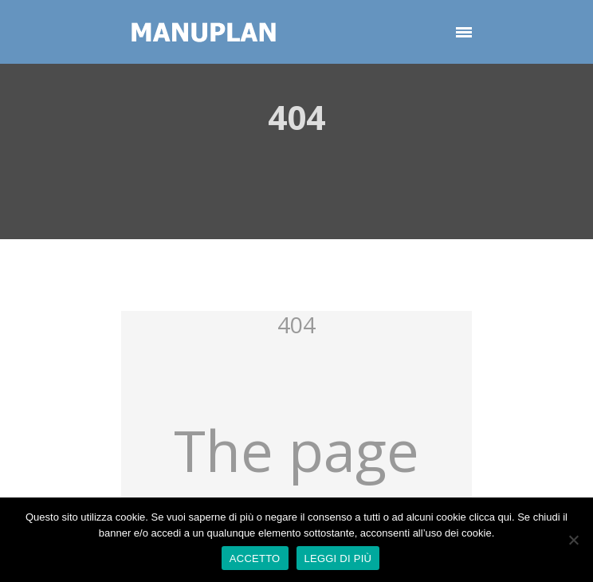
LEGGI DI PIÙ (338, 558)
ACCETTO (255, 558)
